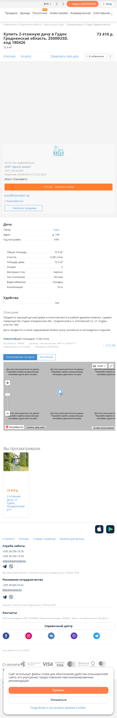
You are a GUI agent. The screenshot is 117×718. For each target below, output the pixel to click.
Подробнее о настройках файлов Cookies (58, 707)
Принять (58, 690)
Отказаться (58, 700)
